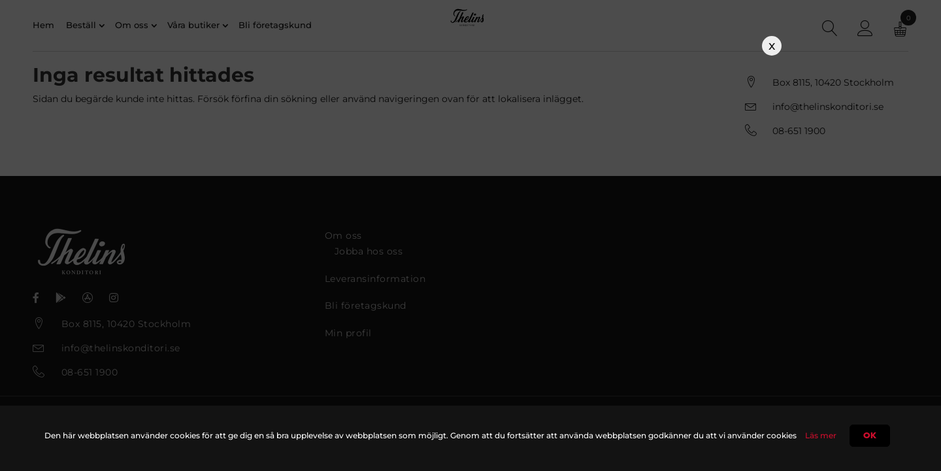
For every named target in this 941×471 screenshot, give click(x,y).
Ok (869, 436)
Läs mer (820, 435)
